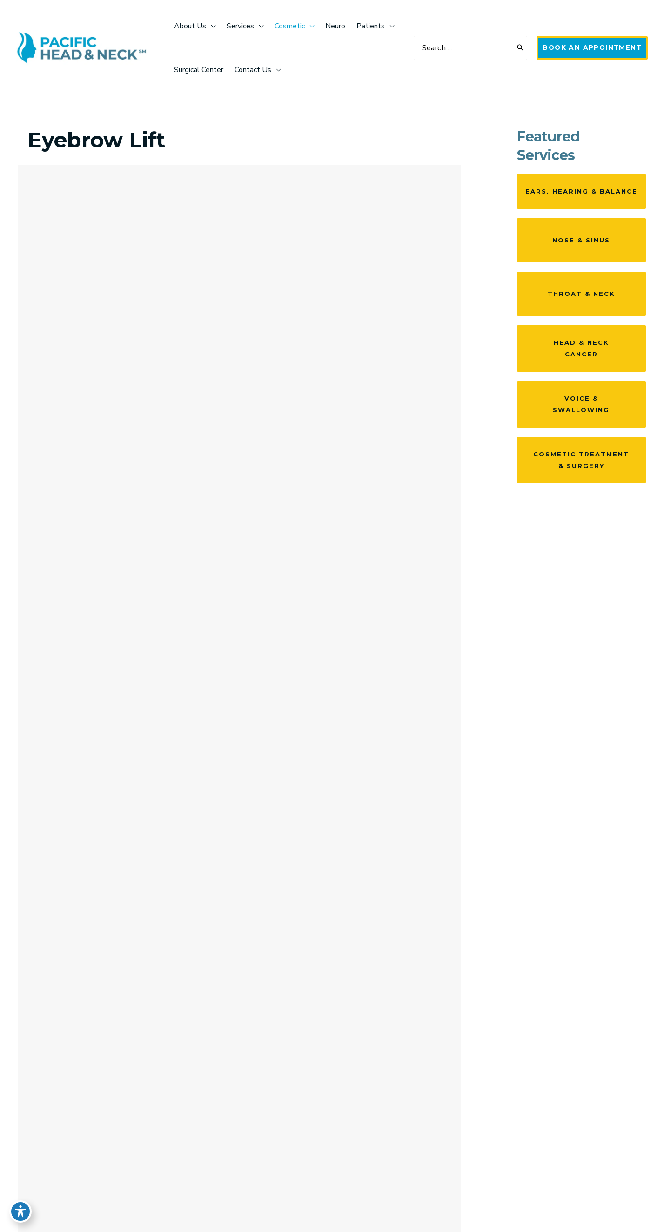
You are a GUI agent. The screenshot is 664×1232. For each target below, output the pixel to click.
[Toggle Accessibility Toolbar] (20, 1211)
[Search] (517, 48)
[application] (210, 26)
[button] (591, 48)
